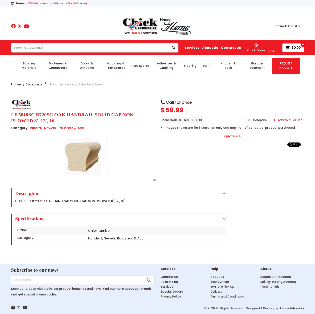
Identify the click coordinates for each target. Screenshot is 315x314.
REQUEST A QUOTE (286, 65)
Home (16, 84)
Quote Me (232, 136)
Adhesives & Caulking (166, 65)
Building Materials (29, 65)
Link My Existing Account (278, 282)
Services (192, 48)
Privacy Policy (171, 296)
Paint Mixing (169, 282)
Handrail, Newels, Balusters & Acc (76, 84)
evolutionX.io (294, 308)
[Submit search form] (173, 47)
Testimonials (270, 287)
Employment (219, 282)
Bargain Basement (257, 65)
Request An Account (275, 277)
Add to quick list (287, 120)
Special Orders (172, 291)
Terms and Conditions (227, 296)
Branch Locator (288, 26)
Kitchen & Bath (228, 65)
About (265, 269)
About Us (210, 48)
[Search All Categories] (94, 48)
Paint (207, 66)
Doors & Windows (87, 65)
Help (214, 269)
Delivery (216, 291)
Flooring (190, 66)
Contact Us (231, 48)
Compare (257, 120)
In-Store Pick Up (222, 287)
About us (217, 277)
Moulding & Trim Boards (115, 65)
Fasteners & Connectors (58, 65)
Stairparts (141, 66)
